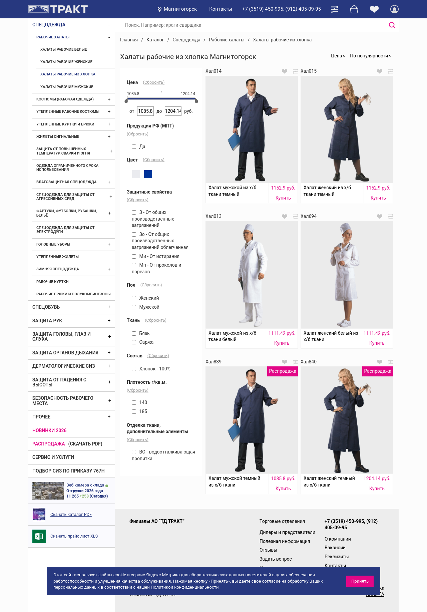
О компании (338, 539)
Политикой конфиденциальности (185, 587)
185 (139, 411)
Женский (145, 298)
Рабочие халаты (52, 37)
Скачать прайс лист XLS (74, 536)
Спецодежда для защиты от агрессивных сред (65, 197)
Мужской (145, 307)
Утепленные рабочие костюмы (67, 111)
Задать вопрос (276, 559)
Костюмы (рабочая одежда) (65, 99)
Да (138, 146)
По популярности (369, 55)
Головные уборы (53, 244)
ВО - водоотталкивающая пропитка (163, 455)
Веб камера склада (85, 485)
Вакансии (335, 547)
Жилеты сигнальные (57, 136)
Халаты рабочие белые (63, 49)
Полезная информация (285, 541)
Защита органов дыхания (65, 352)
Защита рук (47, 320)
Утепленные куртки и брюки (65, 124)
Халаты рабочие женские (66, 62)
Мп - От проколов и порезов (156, 268)
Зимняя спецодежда (57, 269)
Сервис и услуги (53, 457)
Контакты (220, 9)
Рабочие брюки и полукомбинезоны (73, 294)
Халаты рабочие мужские (66, 87)
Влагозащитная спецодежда (66, 182)
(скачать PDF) (85, 443)
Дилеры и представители (287, 532)
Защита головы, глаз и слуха (61, 336)
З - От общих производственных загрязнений (153, 219)
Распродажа (48, 443)
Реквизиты (337, 556)
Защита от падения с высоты (59, 382)
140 (139, 402)
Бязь (141, 333)
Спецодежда (48, 24)
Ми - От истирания (155, 256)
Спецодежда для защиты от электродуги (65, 230)
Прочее (41, 416)
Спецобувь (46, 307)
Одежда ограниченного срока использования (67, 168)
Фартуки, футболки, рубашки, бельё (66, 213)
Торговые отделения (282, 521)
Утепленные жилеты (57, 257)
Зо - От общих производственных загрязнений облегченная (160, 241)
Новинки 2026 (49, 430)
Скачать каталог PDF (71, 514)
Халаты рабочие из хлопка (67, 74)
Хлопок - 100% (151, 368)
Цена (336, 55)
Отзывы (268, 550)
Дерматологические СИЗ (63, 366)
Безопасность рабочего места (62, 400)
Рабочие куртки (52, 282)
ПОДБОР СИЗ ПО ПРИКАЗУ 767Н (68, 471)
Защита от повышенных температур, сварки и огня (63, 151)
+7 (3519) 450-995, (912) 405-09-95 (281, 9)
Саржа (142, 342)
